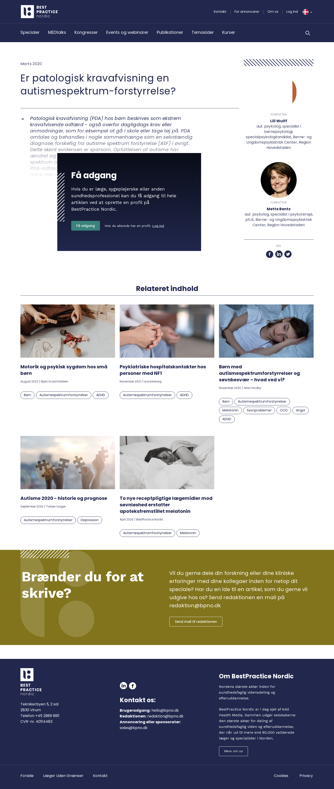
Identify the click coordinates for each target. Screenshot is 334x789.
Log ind (292, 11)
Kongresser (86, 32)
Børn (27, 395)
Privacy (306, 775)
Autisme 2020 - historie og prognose (63, 498)
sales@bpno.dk (134, 727)
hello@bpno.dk (165, 710)
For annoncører (246, 11)
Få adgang (85, 225)
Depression (90, 520)
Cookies (281, 775)
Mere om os (233, 751)
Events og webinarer (127, 32)
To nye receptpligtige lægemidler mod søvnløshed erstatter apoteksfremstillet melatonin (166, 504)
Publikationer (170, 32)
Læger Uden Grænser (63, 775)
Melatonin (230, 410)
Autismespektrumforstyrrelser (63, 395)
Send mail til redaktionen (196, 621)
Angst (300, 410)
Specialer (30, 32)
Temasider (203, 32)
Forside (27, 775)
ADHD (100, 395)
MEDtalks (57, 32)
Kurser (228, 32)
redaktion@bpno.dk (165, 716)
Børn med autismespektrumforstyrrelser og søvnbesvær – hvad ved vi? (259, 373)
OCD (284, 410)
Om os (272, 11)
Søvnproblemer (259, 410)
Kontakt (220, 11)
